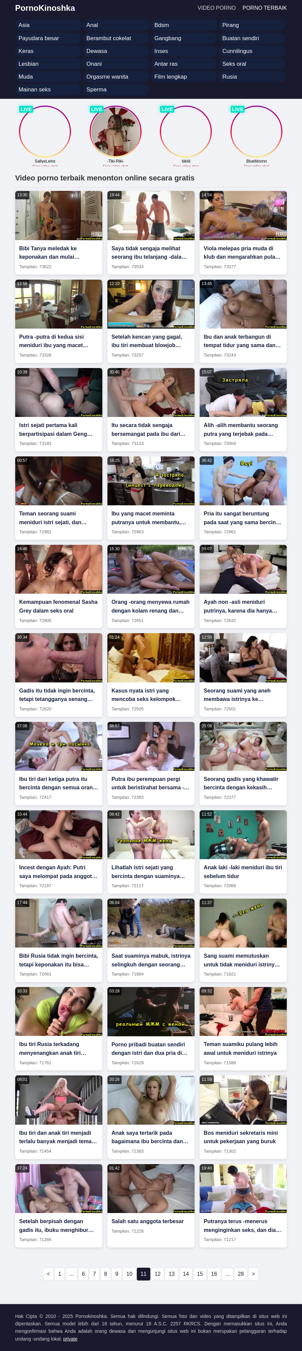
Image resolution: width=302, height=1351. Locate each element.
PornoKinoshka (45, 7)
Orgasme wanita (107, 77)
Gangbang (167, 38)
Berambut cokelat (108, 38)
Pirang (230, 25)
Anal (92, 25)
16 (214, 1274)
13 (172, 1274)
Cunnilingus (237, 51)
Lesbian (29, 64)
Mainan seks (35, 89)
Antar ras (166, 64)
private (70, 1339)
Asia (24, 25)
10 (129, 1274)
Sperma (96, 89)
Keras (26, 51)
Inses (161, 51)
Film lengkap (170, 77)
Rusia (229, 77)
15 (200, 1274)
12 (158, 1274)
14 (186, 1274)
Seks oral (234, 64)
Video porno (217, 8)
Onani (94, 64)
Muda (26, 77)
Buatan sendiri (240, 38)
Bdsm (161, 25)
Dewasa (96, 51)
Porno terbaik (265, 8)
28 (241, 1274)
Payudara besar (39, 38)
